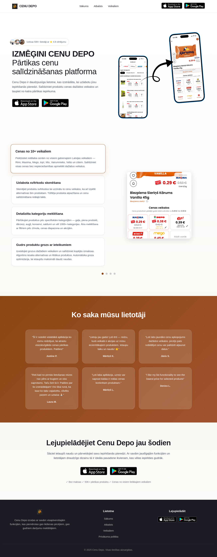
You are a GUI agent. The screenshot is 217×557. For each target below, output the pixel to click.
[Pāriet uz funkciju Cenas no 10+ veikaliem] (103, 274)
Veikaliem (113, 6)
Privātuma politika (108, 536)
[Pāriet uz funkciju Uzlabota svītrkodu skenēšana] (107, 274)
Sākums (83, 6)
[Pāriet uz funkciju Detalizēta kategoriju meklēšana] (111, 274)
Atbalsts (98, 6)
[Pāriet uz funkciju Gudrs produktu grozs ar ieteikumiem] (115, 274)
